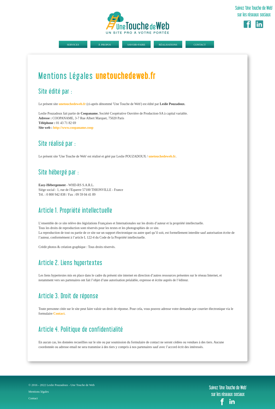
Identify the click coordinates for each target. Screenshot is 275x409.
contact (200, 44)
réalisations (168, 44)
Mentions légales (38, 391)
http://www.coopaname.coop (73, 127)
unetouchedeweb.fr (126, 76)
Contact (59, 313)
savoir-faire (136, 44)
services (73, 44)
